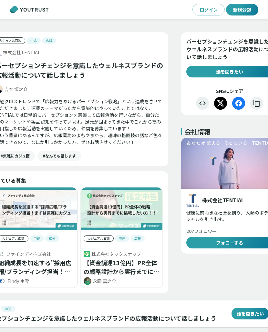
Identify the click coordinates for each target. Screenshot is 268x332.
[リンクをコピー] (256, 103)
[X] (220, 103)
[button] (59, 156)
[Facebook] (238, 103)
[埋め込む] (202, 103)
